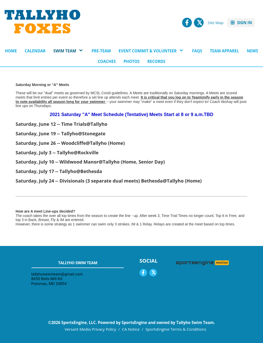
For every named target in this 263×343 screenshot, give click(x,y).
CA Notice (131, 329)
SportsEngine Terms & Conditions (175, 329)
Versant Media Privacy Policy (90, 329)
